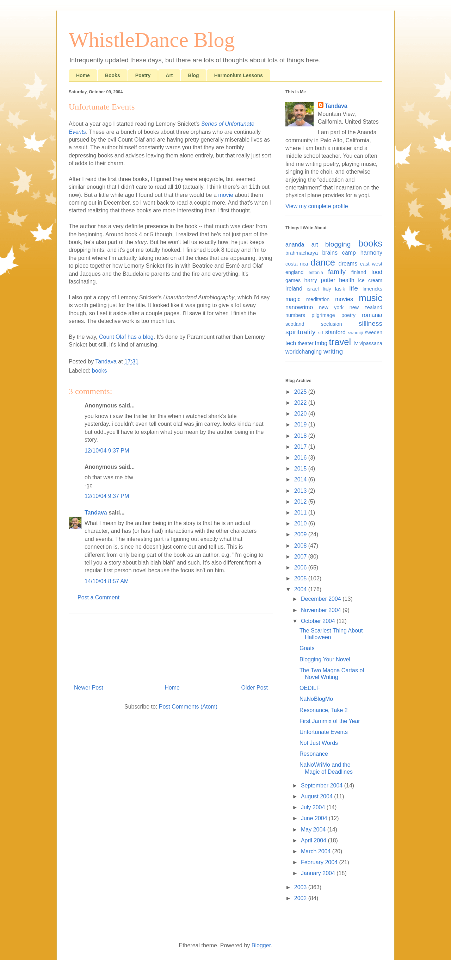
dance (322, 262)
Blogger (261, 945)
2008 (301, 546)
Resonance (313, 754)
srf (320, 332)
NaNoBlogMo (316, 699)
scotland (294, 324)
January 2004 (318, 873)
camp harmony (362, 253)
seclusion (331, 324)
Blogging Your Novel (324, 659)
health (346, 280)
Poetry (143, 75)
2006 (301, 568)
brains (330, 253)
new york (331, 307)
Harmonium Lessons (238, 75)
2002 (301, 898)
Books (112, 75)
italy (327, 289)
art (314, 245)
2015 (301, 469)
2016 (301, 458)
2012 (301, 502)
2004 (301, 589)
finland (358, 272)
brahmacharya (301, 253)
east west (371, 264)
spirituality (300, 332)
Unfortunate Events (323, 732)
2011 (301, 513)
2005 (301, 578)
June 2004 (315, 818)
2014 (301, 479)
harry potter (319, 280)
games (293, 280)
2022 (301, 403)
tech (290, 343)
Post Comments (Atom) (188, 707)
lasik (340, 289)
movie (225, 195)
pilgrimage (323, 315)
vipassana (370, 343)
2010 (301, 523)
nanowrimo (299, 307)
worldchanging (303, 352)
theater (306, 343)
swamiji (355, 332)
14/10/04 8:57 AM (107, 581)
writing (333, 351)
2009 (301, 534)
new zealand (366, 307)
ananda (294, 245)
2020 (301, 414)
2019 (301, 425)
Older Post (254, 688)
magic (293, 299)
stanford (335, 332)
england (294, 272)
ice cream (370, 280)
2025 (301, 392)
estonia (316, 272)
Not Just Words (318, 743)
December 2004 (321, 599)
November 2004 (321, 610)
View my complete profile (316, 206)
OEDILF (309, 688)
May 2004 (314, 830)
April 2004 (314, 840)
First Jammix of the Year (329, 721)
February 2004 (320, 862)
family (337, 271)
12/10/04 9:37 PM (107, 451)
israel (313, 289)
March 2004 (316, 851)
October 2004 (318, 621)
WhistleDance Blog (152, 39)
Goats (307, 648)
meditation (317, 299)
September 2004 (322, 785)
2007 (301, 557)
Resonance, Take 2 (323, 710)
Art (169, 75)
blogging (338, 244)
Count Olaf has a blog (126, 337)
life (353, 288)
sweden (373, 332)
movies (344, 299)
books (99, 371)
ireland (293, 289)
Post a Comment (98, 597)
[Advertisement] (170, 646)
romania (372, 315)
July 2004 (314, 807)
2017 (301, 447)
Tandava (96, 513)
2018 (301, 436)
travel (340, 342)
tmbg (321, 343)
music (370, 298)
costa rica (296, 264)
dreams (348, 264)
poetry (348, 315)
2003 (301, 887)
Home (83, 75)
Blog (193, 75)
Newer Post (88, 688)
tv (355, 343)
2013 (301, 491)
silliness (370, 323)
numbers (295, 315)
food (376, 272)
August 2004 (317, 796)
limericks (372, 289)
